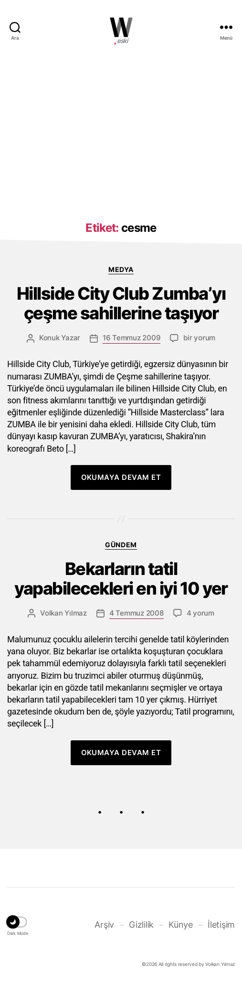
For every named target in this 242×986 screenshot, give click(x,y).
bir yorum (199, 337)
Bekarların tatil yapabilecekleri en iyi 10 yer (121, 578)
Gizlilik (141, 925)
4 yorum (200, 613)
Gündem (121, 545)
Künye (180, 925)
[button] (17, 923)
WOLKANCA (121, 27)
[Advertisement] (121, 130)
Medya (121, 269)
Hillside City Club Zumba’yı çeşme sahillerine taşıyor (121, 303)
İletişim (221, 925)
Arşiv (104, 925)
